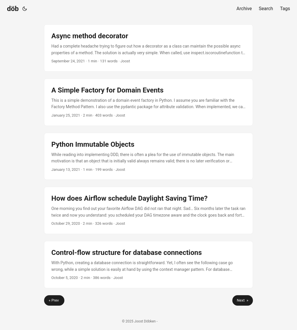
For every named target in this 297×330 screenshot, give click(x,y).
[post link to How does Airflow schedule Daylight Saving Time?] (148, 210)
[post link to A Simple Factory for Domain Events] (148, 102)
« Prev (54, 300)
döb (13, 9)
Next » (242, 300)
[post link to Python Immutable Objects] (148, 156)
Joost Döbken (145, 321)
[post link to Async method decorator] (148, 48)
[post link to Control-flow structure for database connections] (148, 264)
